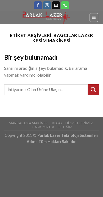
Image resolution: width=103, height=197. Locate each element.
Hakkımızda (43, 127)
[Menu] (94, 17)
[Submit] (93, 89)
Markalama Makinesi (29, 123)
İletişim (65, 127)
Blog (57, 123)
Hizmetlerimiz (79, 123)
